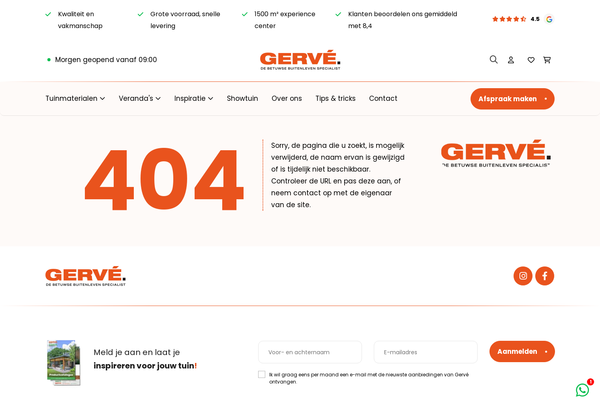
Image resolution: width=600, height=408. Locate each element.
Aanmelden (517, 351)
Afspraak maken (507, 99)
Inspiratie (190, 98)
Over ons (287, 98)
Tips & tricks (335, 98)
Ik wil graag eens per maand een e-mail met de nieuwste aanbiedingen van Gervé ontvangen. (369, 378)
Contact (383, 98)
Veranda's (136, 98)
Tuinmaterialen (71, 98)
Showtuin (242, 98)
